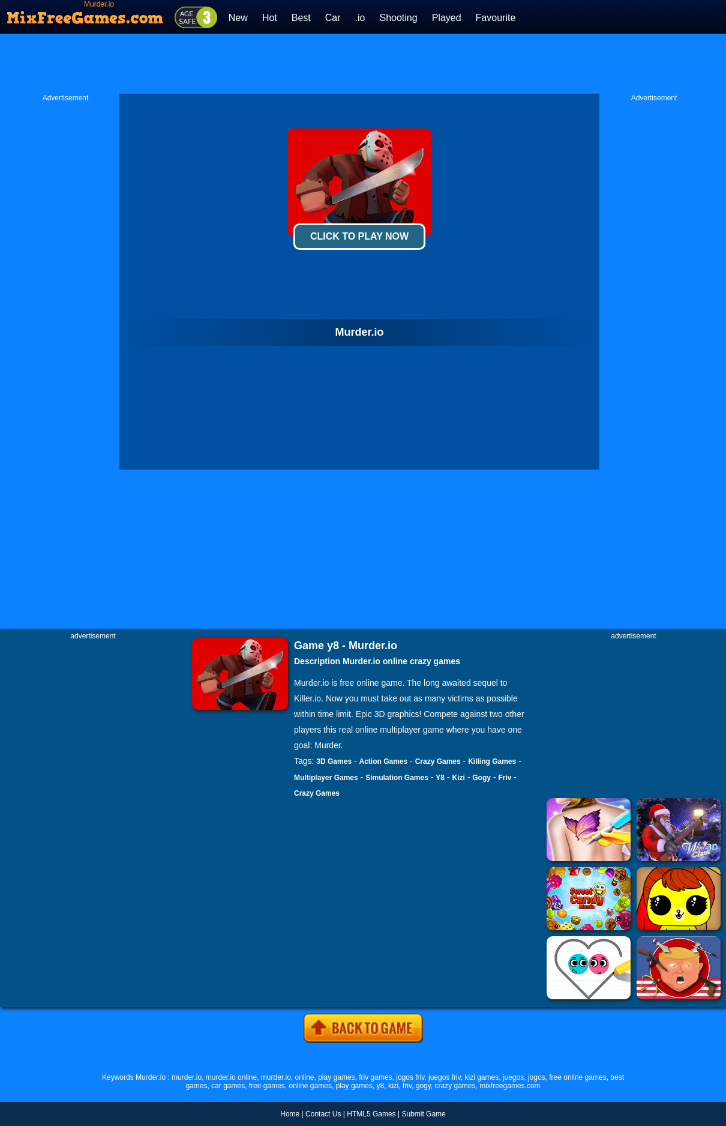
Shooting (398, 18)
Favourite (496, 18)
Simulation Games (396, 777)
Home (289, 1114)
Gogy (481, 777)
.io (360, 18)
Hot (269, 18)
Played (446, 18)
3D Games (334, 761)
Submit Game (423, 1114)
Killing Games (492, 761)
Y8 (440, 777)
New (238, 18)
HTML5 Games (371, 1114)
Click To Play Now (359, 236)
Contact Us (323, 1114)
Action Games (383, 761)
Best (301, 18)
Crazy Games (438, 761)
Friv (504, 777)
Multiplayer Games (326, 777)
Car (333, 18)
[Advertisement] (363, 64)
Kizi (458, 777)
